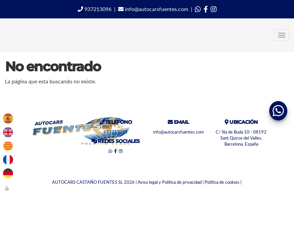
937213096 (95, 9)
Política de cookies (222, 182)
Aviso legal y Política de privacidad (170, 182)
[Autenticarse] (7, 188)
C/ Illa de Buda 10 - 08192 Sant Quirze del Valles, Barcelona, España (241, 138)
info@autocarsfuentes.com (153, 9)
